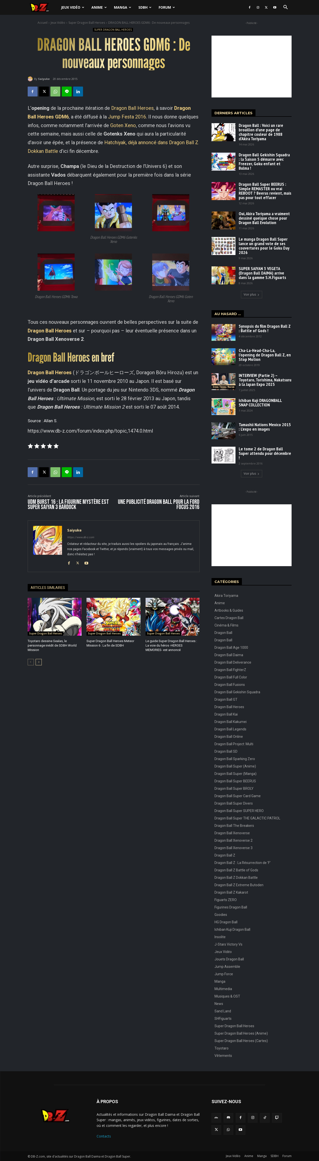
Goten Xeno (123, 125)
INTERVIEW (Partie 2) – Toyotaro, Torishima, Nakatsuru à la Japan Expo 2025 (265, 379)
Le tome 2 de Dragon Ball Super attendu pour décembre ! (265, 453)
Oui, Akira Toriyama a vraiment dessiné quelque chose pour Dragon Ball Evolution (264, 218)
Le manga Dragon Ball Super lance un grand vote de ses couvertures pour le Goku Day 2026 (264, 245)
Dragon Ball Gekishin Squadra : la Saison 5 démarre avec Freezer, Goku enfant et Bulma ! (264, 161)
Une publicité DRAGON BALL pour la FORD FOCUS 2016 (158, 504)
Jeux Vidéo (72, 7)
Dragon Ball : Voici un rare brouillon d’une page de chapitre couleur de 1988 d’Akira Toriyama (261, 131)
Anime (99, 7)
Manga (122, 7)
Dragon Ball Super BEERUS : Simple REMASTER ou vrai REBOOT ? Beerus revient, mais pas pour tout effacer (265, 190)
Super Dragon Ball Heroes (86, 23)
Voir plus (251, 294)
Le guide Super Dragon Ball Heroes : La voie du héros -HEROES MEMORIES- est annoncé (171, 645)
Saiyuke (44, 79)
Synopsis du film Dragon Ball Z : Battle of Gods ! (265, 328)
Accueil (42, 23)
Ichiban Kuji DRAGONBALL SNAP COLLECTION (260, 402)
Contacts (104, 1136)
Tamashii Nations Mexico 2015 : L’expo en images (265, 427)
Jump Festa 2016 (127, 117)
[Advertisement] (252, 66)
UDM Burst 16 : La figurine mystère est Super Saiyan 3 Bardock (68, 504)
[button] (286, 7)
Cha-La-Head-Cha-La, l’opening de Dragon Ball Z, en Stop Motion (265, 355)
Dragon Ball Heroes (132, 108)
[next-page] (39, 662)
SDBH (144, 7)
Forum (167, 7)
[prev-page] (31, 662)
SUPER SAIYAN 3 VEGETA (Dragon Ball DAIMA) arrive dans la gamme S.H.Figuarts (262, 273)
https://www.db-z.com (80, 537)
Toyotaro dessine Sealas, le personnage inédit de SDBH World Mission (52, 645)
